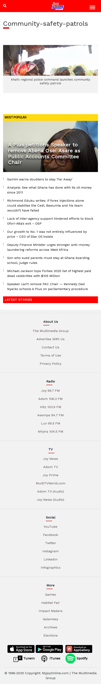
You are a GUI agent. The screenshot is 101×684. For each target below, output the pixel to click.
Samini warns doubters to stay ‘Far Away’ (40, 179)
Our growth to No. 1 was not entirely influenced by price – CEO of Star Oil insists (47, 234)
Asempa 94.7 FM (50, 415)
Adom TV (50, 467)
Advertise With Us (50, 339)
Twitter (50, 543)
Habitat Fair (50, 603)
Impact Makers (50, 611)
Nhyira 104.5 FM (50, 431)
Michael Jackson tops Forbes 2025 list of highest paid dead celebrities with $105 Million (49, 273)
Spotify (76, 659)
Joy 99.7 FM (50, 391)
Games (50, 594)
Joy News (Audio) (50, 500)
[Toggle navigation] (93, 8)
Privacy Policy (50, 364)
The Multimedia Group (51, 331)
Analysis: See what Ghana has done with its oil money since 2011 (49, 190)
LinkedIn (50, 559)
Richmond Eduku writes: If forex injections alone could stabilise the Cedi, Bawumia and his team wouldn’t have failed (45, 205)
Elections (50, 635)
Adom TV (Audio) (50, 491)
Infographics (50, 567)
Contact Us (50, 347)
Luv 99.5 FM (50, 423)
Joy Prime (50, 475)
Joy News (50, 459)
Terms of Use (50, 355)
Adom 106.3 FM (50, 399)
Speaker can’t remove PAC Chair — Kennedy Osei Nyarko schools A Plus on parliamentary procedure (47, 286)
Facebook (50, 535)
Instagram (50, 551)
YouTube (50, 527)
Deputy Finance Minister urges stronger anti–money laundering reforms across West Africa (48, 247)
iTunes (50, 659)
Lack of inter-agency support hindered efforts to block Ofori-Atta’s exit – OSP (50, 221)
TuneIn (24, 659)
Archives (50, 627)
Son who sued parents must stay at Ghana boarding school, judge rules (48, 260)
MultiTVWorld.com (50, 483)
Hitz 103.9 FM (50, 407)
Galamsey (50, 619)
